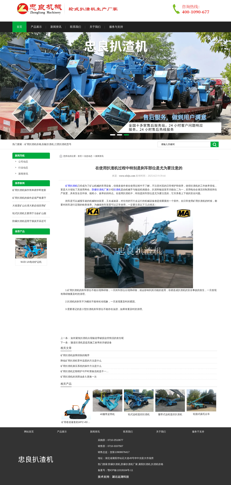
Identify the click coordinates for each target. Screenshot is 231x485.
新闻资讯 (55, 26)
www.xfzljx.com (127, 176)
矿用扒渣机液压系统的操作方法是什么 (81, 366)
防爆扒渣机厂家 (100, 189)
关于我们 (95, 26)
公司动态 (23, 161)
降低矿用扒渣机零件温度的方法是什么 (81, 360)
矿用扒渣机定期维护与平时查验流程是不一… (85, 371)
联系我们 (75, 26)
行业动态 (23, 167)
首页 (19, 26)
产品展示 (36, 26)
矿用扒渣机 (71, 185)
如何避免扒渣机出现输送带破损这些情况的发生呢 (97, 338)
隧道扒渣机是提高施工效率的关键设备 (91, 342)
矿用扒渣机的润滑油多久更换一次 (79, 376)
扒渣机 (117, 189)
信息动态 (88, 156)
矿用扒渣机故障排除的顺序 (75, 355)
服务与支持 (116, 26)
